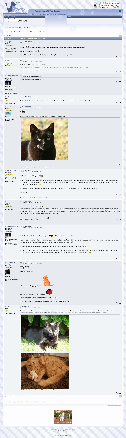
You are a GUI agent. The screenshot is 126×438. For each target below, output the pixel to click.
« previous (117, 33)
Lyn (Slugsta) (10, 42)
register (14, 18)
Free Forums (65, 430)
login (9, 18)
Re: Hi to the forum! (27, 41)
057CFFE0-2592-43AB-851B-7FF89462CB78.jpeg (30, 352)
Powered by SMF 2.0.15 (55, 429)
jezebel (9, 107)
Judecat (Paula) (11, 170)
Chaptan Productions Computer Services (70, 431)
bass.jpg (23, 160)
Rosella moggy (11, 262)
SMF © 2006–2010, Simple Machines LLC (67, 429)
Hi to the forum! (25, 306)
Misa (8, 60)
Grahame (64, 14)
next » (120, 33)
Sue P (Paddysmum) (12, 75)
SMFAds (59, 430)
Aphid (8, 96)
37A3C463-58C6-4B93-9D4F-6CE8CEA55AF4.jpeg (31, 389)
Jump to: (106, 404)
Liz (7, 201)
